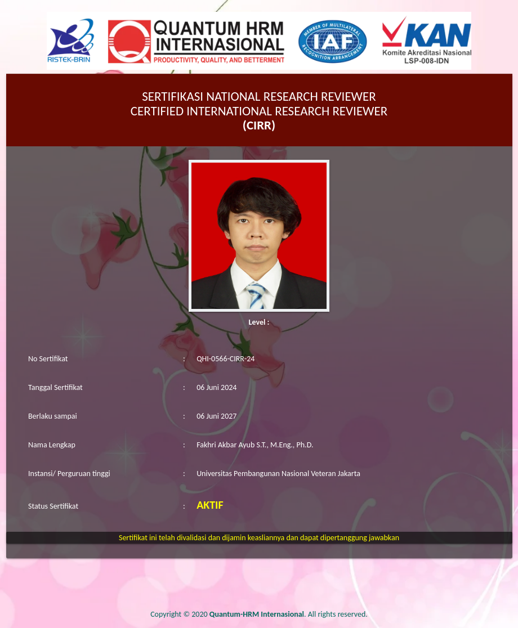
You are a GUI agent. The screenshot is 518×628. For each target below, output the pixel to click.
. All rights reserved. (288, 614)
